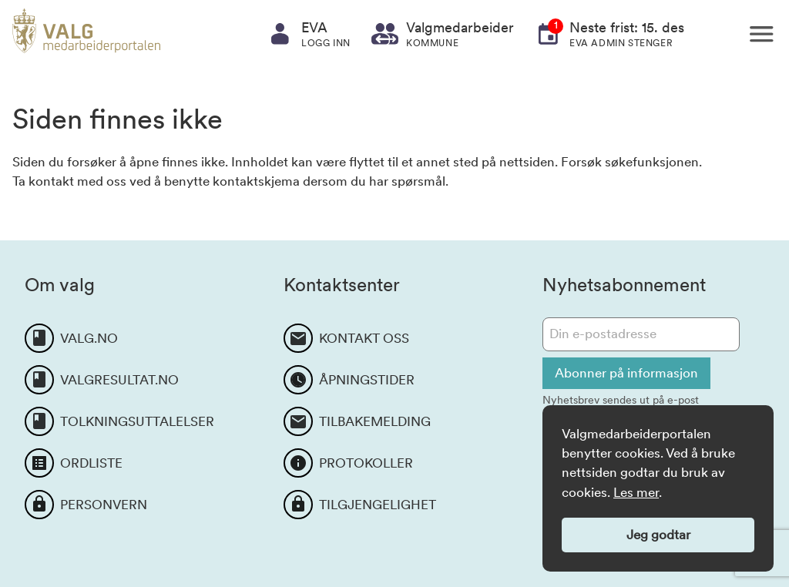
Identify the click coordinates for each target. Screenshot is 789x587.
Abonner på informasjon (626, 372)
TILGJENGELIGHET (377, 504)
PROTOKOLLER (366, 463)
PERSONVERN (103, 504)
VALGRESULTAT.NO (119, 379)
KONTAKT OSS (364, 338)
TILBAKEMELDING (375, 421)
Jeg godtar (658, 534)
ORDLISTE (91, 463)
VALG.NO (89, 338)
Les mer (636, 492)
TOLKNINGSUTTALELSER (137, 421)
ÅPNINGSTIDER (367, 379)
